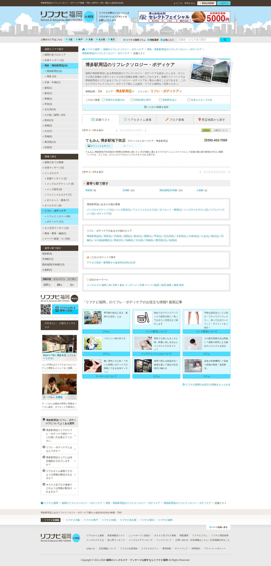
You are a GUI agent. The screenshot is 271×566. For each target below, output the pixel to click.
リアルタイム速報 (95, 535)
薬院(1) (47, 87)
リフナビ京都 (109, 520)
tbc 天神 (113, 285)
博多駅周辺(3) (94, 236)
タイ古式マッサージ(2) (55, 228)
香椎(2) (47, 98)
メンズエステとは (95, 540)
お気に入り (167, 40)
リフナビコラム (199, 535)
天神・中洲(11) (51, 82)
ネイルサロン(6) (51, 205)
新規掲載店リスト (116, 535)
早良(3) (47, 104)
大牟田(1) (181, 236)
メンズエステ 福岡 (96, 285)
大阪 (69, 39)
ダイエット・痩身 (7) (56, 200)
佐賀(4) (47, 147)
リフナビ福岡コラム (134, 40)
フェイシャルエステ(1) (145, 209)
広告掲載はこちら (199, 540)
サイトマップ (181, 548)
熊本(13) (47, 120)
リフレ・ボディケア (54, 210)
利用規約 (196, 548)
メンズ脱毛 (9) (53, 189)
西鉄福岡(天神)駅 (169, 190)
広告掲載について (107, 548)
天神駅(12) (47, 259)
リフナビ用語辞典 (220, 535)
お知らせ (90, 548)
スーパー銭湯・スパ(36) (56, 238)
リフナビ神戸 (91, 520)
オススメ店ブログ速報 (165, 535)
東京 (111, 39)
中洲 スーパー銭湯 (149, 285)
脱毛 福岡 (166, 285)
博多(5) (107, 236)
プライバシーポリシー (215, 548)
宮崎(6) (47, 136)
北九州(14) (49, 109)
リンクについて (164, 540)
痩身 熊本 (179, 285)
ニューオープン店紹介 (139, 535)
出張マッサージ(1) (53, 60)
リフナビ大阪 (73, 520)
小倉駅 (200, 190)
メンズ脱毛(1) (123, 209)
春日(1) (215, 236)
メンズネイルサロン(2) (196, 209)
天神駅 (125, 190)
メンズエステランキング (141, 540)
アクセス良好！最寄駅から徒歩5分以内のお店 (111, 262)
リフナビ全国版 (50, 520)
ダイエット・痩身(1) (170, 209)
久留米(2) (194, 236)
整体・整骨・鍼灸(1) (54, 233)
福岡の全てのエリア (54, 54)
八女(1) (205, 236)
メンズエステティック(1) (100, 209)
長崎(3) (47, 125)
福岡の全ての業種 (52, 162)
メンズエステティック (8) (59, 183)
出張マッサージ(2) (53, 167)
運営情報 (166, 548)
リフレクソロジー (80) (57, 216)
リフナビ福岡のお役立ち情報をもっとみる (206, 384)
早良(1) (158, 236)
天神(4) (118, 236)
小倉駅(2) (47, 269)
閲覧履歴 (153, 40)
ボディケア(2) (104, 213)
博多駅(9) (47, 253)
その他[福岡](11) (103, 240)
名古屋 (100, 39)
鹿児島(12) (49, 142)
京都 (89, 39)
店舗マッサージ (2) (55, 178)
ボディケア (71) (53, 221)
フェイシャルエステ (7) (57, 194)
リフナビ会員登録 (128, 548)
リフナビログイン (150, 548)
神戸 (79, 39)
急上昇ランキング (116, 540)
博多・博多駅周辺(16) (55, 65)
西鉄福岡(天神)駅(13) (53, 264)
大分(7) (47, 131)
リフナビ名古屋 (128, 520)
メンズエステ (50, 173)
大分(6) (139, 240)
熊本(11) (118, 240)
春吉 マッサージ (128, 285)
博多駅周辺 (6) (53, 71)
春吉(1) (47, 93)
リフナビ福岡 (165, 520)
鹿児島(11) (161, 240)
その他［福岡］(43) (53, 115)
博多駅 (89, 190)
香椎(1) (148, 236)
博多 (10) (50, 76)
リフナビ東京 (147, 520)
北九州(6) (169, 236)
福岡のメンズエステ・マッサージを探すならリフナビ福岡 (137, 560)
